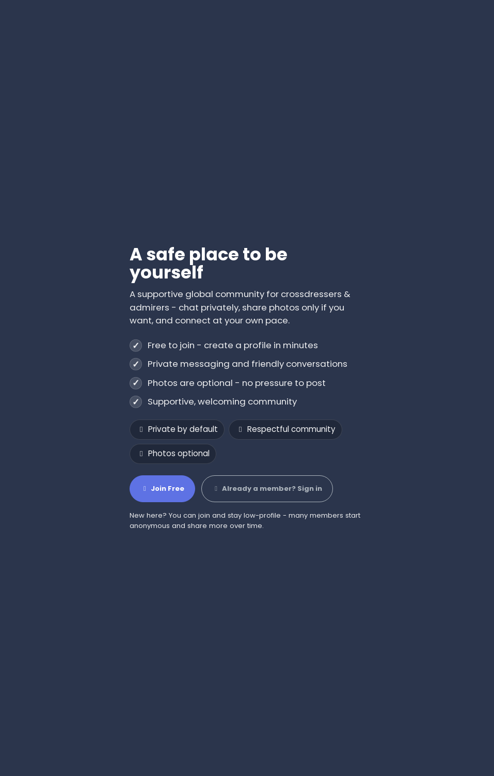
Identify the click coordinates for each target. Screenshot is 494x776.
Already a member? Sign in (267, 488)
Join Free (162, 488)
